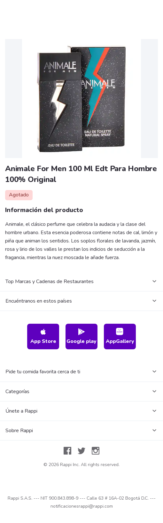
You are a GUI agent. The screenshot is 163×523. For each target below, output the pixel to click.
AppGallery (120, 336)
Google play (81, 336)
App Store (43, 336)
